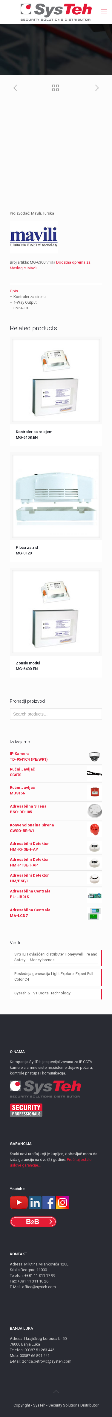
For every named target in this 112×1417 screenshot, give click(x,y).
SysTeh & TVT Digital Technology (42, 993)
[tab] (56, 291)
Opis (14, 291)
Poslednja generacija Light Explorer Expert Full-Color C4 (54, 976)
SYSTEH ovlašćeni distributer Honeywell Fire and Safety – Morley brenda (55, 957)
